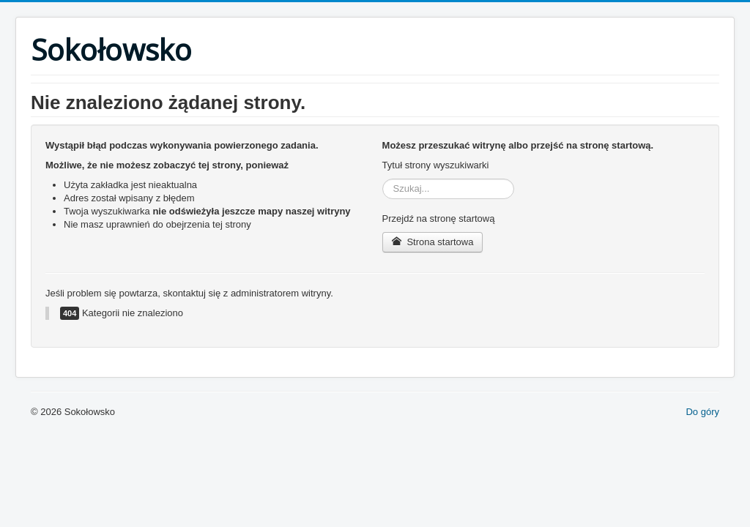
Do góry (702, 411)
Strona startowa (433, 241)
